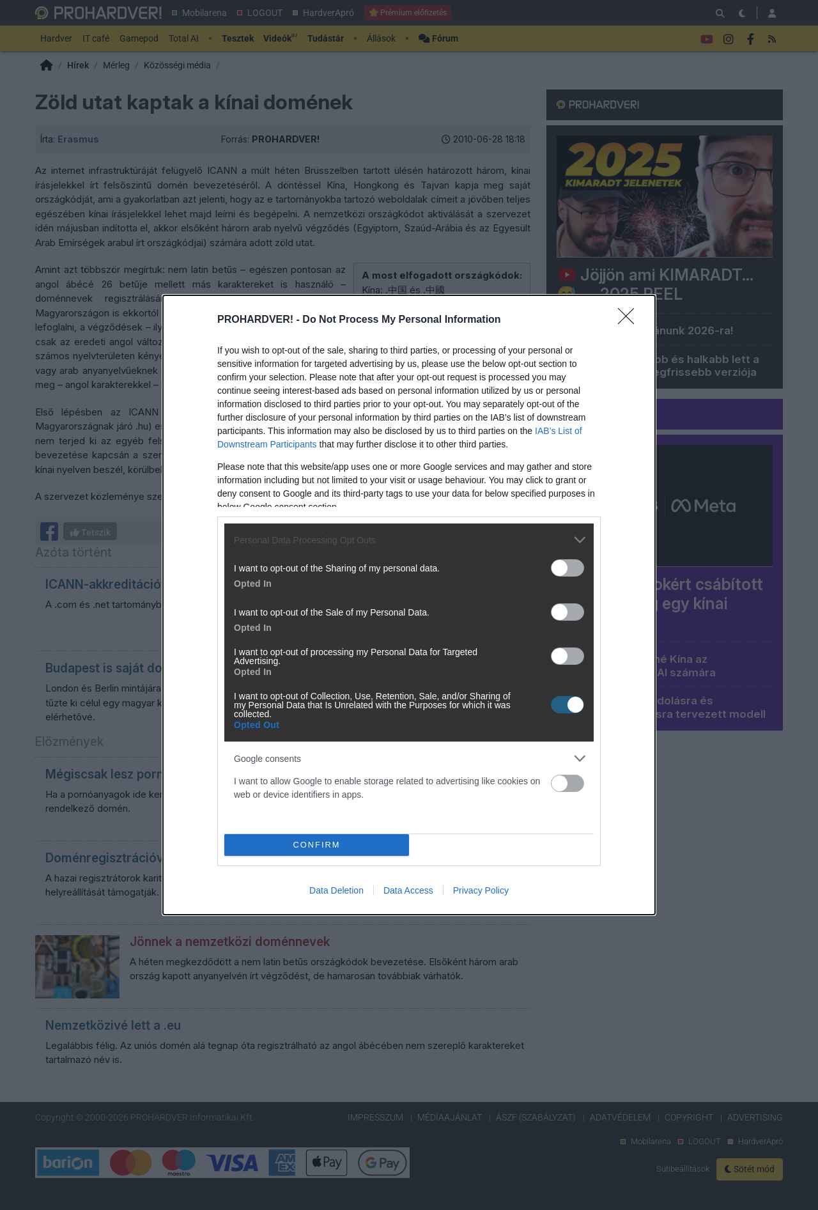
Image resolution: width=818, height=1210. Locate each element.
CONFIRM (317, 844)
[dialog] (409, 605)
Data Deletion (336, 890)
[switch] (567, 568)
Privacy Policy (481, 890)
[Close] (630, 320)
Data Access (408, 890)
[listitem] (409, 540)
